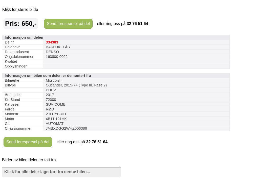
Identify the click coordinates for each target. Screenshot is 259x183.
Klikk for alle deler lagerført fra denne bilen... (47, 172)
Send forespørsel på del (68, 23)
